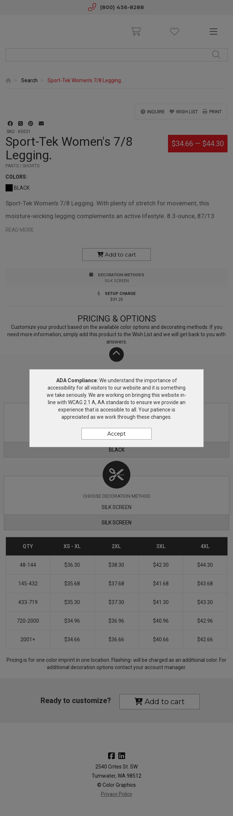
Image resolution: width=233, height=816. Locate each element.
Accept (116, 433)
